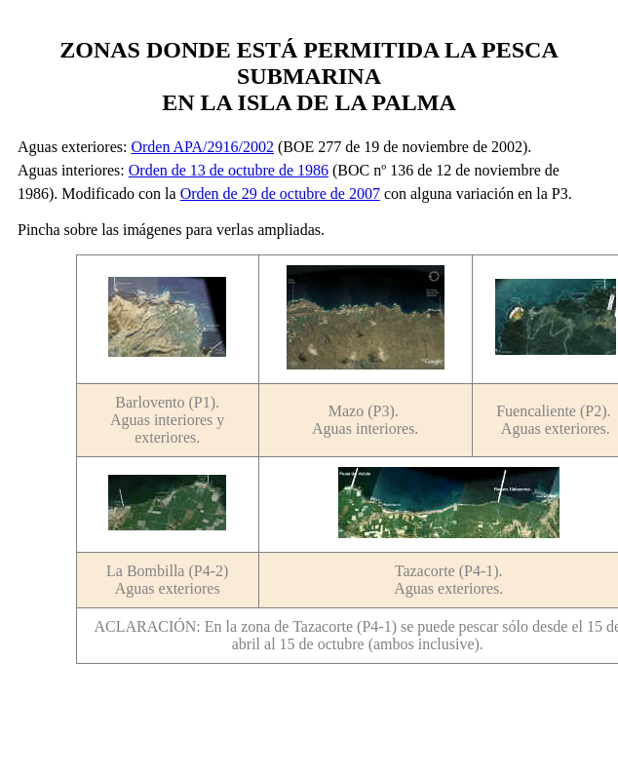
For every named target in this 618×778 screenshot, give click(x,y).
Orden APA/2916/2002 (202, 146)
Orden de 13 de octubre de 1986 (228, 170)
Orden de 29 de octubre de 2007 (280, 193)
